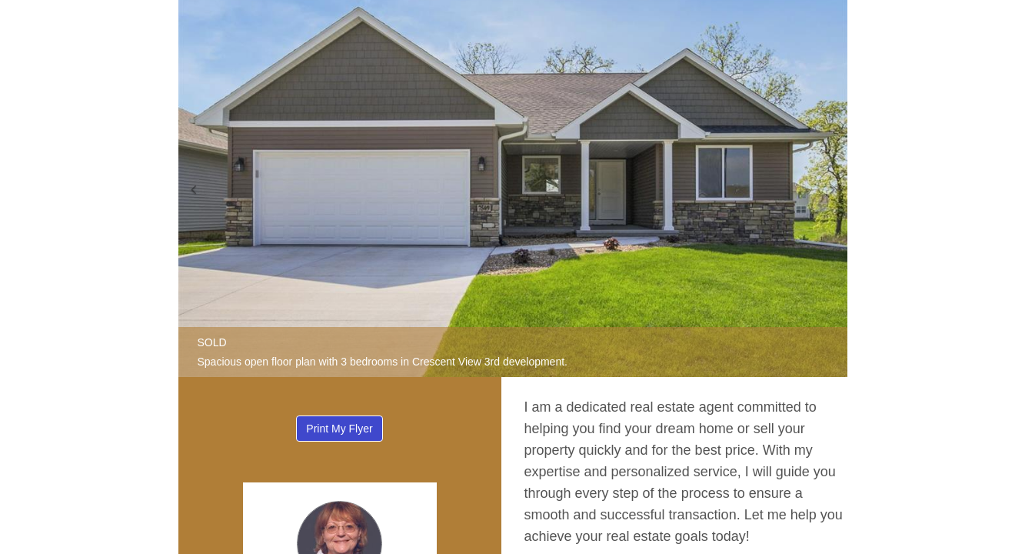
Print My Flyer (339, 428)
